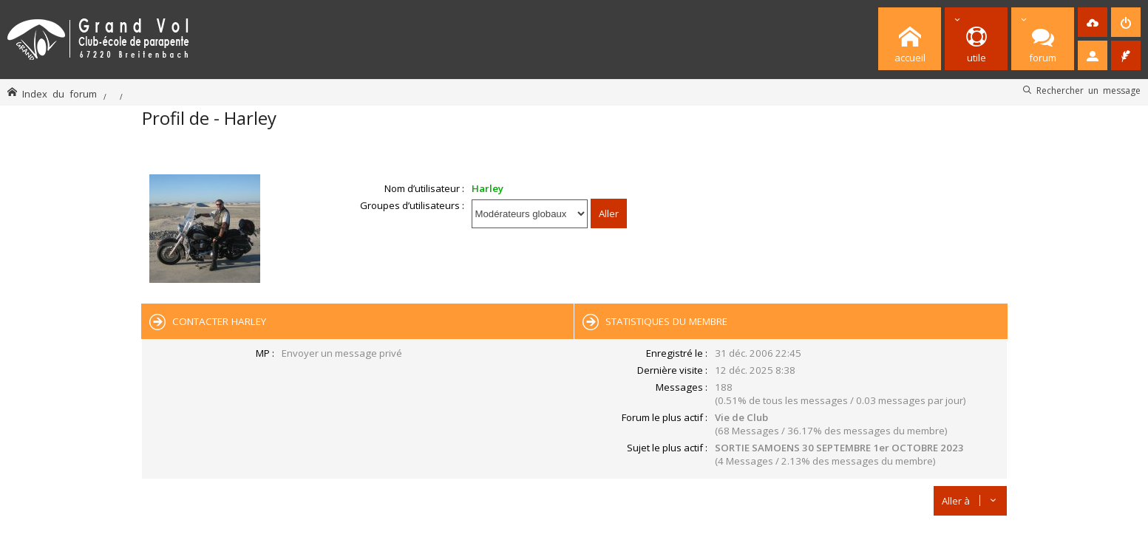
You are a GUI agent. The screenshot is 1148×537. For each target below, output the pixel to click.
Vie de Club (741, 417)
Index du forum (59, 93)
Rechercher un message (1088, 90)
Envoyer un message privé (342, 353)
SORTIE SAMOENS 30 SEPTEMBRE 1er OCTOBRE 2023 (839, 447)
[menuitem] (1092, 22)
